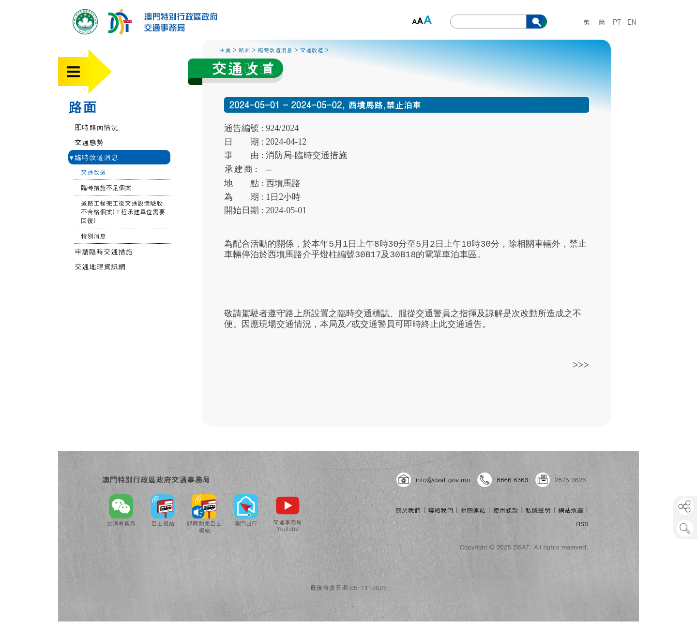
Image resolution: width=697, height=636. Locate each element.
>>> (581, 364)
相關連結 (472, 510)
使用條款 (505, 510)
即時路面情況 (96, 127)
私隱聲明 (538, 510)
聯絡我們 (440, 510)
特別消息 (93, 235)
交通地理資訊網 (100, 266)
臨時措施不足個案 (106, 187)
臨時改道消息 (94, 157)
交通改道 (93, 172)
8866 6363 (512, 479)
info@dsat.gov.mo (443, 479)
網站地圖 (570, 510)
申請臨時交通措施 (104, 251)
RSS (582, 523)
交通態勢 (89, 142)
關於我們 (408, 510)
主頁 (225, 49)
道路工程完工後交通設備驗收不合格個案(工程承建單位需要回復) (123, 211)
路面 (82, 106)
